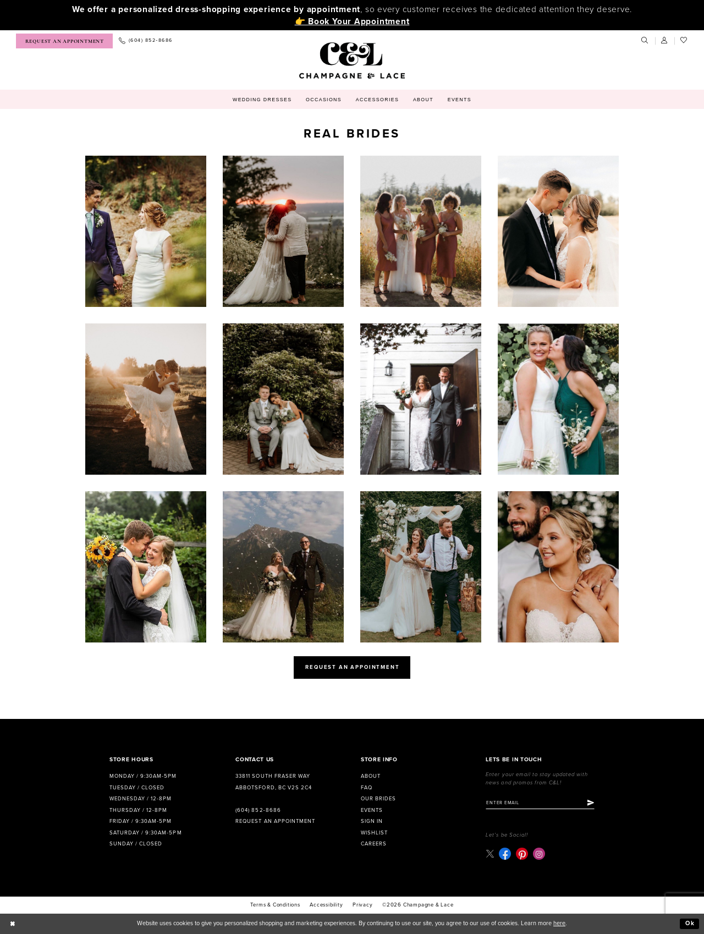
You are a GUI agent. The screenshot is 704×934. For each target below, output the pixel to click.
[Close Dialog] (12, 923)
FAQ (366, 787)
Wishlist (374, 832)
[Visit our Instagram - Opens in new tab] (539, 854)
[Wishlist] (684, 40)
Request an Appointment (275, 821)
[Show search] (645, 40)
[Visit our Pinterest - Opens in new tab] (522, 854)
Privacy (363, 905)
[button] (665, 40)
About (371, 776)
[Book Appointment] (64, 41)
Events (372, 810)
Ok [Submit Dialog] (690, 923)
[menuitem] (64, 41)
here (559, 923)
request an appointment (352, 667)
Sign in (372, 821)
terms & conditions (275, 905)
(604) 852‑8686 (257, 810)
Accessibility (326, 905)
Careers (374, 843)
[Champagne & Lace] (351, 60)
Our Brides (378, 798)
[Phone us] (145, 41)
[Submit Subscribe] (590, 802)
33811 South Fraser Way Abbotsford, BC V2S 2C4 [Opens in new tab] (273, 782)
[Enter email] (540, 802)
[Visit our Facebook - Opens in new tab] (505, 854)
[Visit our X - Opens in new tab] (490, 854)
